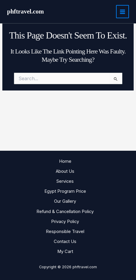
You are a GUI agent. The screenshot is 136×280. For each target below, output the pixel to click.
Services (65, 181)
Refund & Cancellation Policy (65, 211)
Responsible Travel (65, 231)
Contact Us (65, 241)
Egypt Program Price (65, 191)
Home (65, 161)
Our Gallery (65, 201)
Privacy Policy (65, 221)
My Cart (65, 251)
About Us (65, 171)
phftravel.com (25, 11)
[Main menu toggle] (122, 11)
